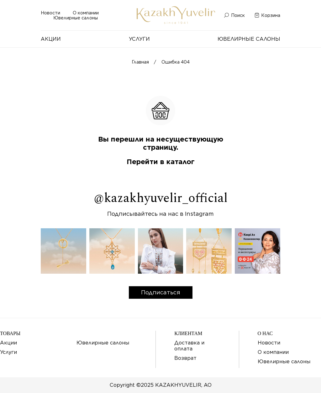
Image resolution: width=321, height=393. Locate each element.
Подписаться (160, 292)
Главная (140, 62)
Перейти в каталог (161, 162)
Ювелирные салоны (75, 17)
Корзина (270, 15)
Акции (51, 39)
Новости (50, 12)
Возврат (185, 358)
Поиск (238, 15)
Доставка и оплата (189, 346)
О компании (86, 12)
